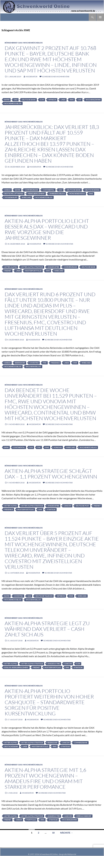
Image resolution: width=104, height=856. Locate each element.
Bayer (7, 100)
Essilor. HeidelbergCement (16, 667)
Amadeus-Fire (53, 664)
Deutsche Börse (92, 190)
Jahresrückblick (57, 194)
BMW (6, 447)
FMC (45, 363)
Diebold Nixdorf (83, 816)
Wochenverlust (33, 366)
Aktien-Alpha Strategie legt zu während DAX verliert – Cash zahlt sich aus (47, 629)
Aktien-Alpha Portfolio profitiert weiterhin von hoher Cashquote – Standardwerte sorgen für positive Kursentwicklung (49, 702)
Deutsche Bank (29, 100)
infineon (52, 100)
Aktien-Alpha (10, 267)
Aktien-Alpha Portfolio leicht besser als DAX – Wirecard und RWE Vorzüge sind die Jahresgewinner (47, 229)
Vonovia (57, 447)
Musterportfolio (33, 271)
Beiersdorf (20, 363)
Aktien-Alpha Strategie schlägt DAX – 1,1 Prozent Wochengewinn (51, 474)
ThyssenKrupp (10, 197)
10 (53, 832)
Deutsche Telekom (44, 596)
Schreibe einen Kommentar (55, 76)
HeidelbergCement (36, 194)
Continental (48, 190)
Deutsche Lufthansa (13, 194)
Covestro (34, 363)
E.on (42, 100)
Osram (19, 820)
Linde (63, 100)
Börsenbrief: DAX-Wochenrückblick (24, 43)
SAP (79, 100)
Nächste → (66, 832)
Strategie (51, 509)
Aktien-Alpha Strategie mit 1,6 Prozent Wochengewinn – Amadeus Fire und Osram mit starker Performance (45, 778)
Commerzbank (31, 190)
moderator (31, 76)
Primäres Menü (100, 17)
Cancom (67, 506)
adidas (7, 190)
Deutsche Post (82, 506)
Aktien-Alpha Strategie (32, 267)
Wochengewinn (93, 100)
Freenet (7, 271)
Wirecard (26, 197)
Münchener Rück (77, 194)
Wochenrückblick (13, 103)
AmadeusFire (53, 267)
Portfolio (31, 820)
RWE (72, 100)
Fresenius (55, 363)
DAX (15, 100)
